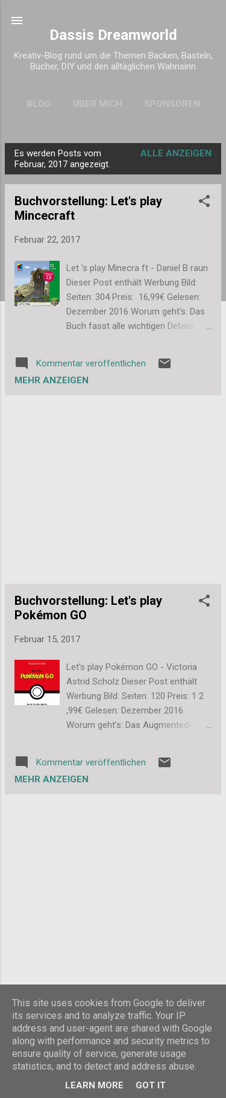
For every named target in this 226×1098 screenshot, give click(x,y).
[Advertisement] (113, 489)
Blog (39, 103)
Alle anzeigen (176, 153)
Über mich (97, 103)
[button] (204, 203)
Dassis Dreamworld (113, 35)
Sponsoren (172, 103)
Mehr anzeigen (51, 380)
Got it (151, 1085)
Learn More (94, 1085)
